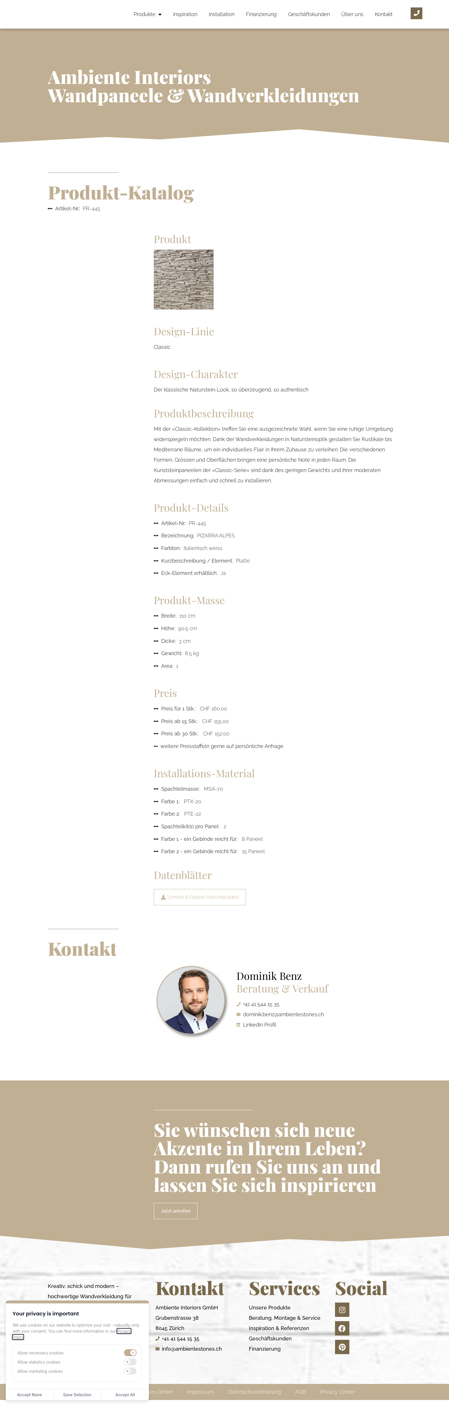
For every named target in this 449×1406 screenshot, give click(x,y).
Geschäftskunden (309, 14)
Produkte (148, 14)
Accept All (125, 1394)
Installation (222, 14)
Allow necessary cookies (40, 1352)
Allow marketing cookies (40, 1371)
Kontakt (384, 14)
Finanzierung (261, 14)
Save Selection (77, 1394)
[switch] (130, 1352)
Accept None (29, 1394)
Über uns (352, 14)
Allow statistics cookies (38, 1362)
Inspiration (185, 14)
